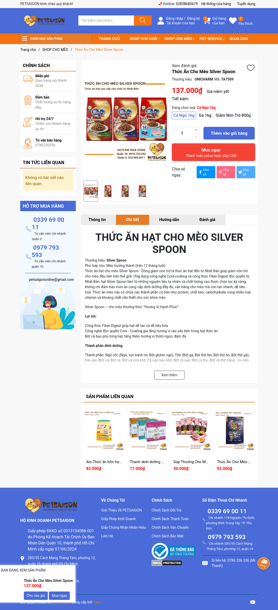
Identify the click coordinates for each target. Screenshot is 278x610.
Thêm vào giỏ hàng (229, 133)
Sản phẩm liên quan (109, 396)
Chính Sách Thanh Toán (170, 519)
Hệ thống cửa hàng (216, 4)
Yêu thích (245, 24)
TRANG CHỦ (109, 38)
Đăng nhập (174, 18)
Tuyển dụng (246, 4)
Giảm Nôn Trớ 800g (233, 115)
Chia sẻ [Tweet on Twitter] (243, 172)
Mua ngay (211, 154)
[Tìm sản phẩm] (106, 20)
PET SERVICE (210, 38)
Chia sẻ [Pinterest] (223, 172)
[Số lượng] (182, 133)
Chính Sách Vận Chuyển (170, 527)
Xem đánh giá (184, 65)
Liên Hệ (107, 536)
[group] (125, 120)
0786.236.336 (40, 572)
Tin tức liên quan (43, 162)
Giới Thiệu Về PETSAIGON (121, 510)
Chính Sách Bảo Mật (167, 536)
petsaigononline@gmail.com (53, 581)
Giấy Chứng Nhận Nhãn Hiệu (123, 527)
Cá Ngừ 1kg (184, 115)
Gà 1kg (205, 115)
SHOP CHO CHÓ (143, 38)
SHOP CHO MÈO (178, 38)
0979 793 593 (226, 537)
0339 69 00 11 (227, 511)
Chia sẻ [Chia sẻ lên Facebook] (203, 172)
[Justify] (142, 20)
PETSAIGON (61, 602)
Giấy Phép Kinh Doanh (118, 519)
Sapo (97, 602)
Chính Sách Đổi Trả (166, 510)
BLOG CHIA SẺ (242, 38)
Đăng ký (193, 18)
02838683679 (187, 4)
